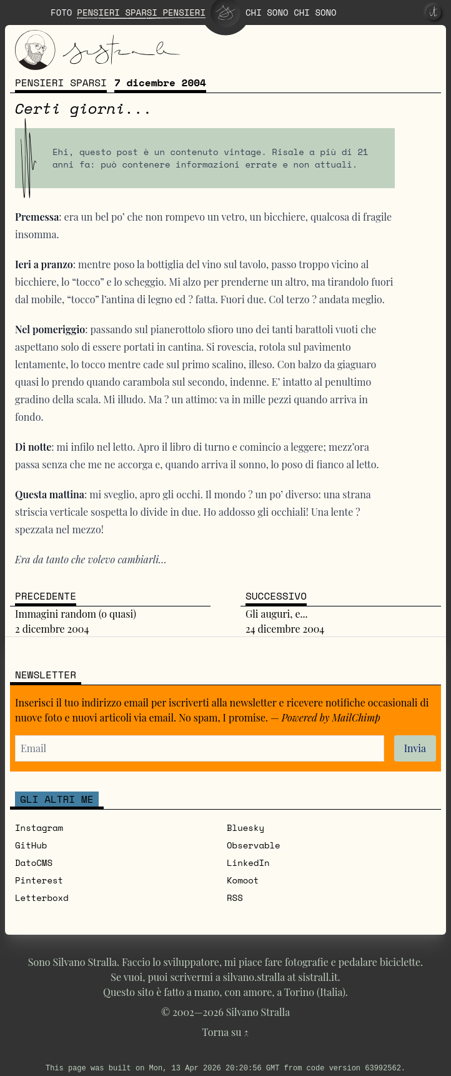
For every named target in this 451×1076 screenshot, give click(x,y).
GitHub (31, 845)
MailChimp (356, 717)
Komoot (243, 880)
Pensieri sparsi (61, 82)
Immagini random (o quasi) (75, 613)
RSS (235, 897)
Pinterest (39, 880)
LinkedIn (248, 862)
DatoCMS (33, 862)
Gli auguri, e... (276, 613)
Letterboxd (42, 897)
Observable (253, 845)
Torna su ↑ (225, 1031)
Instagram (39, 827)
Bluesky (245, 827)
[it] (433, 12)
